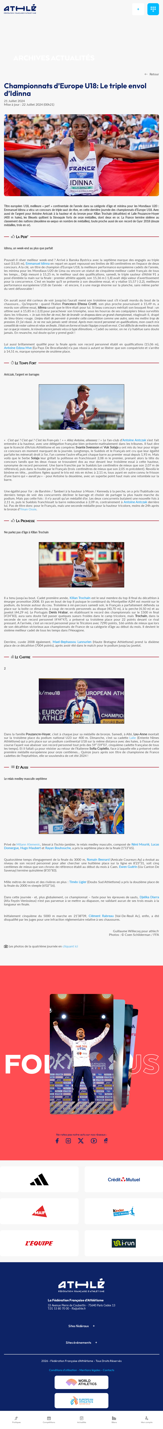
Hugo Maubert (30, 848)
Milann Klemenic (28, 844)
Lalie (132, 737)
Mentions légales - (91, 1370)
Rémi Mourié (140, 844)
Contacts (108, 1370)
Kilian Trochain (80, 598)
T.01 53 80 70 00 (58, 1308)
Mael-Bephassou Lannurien (72, 642)
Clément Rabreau (101, 916)
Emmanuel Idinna (38, 263)
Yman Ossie (28, 509)
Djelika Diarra (149, 897)
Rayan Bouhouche (58, 848)
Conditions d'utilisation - (64, 1370)
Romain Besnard (98, 859)
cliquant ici (70, 946)
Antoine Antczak (134, 440)
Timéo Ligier (77, 882)
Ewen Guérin (128, 867)
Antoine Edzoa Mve (18, 348)
